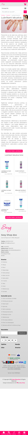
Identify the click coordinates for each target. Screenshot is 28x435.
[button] (3, 433)
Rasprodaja (5, 270)
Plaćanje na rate (7, 314)
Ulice (2, 347)
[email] (10, 333)
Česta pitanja (6, 272)
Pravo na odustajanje (8, 322)
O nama (5, 280)
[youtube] (9, 340)
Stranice (8, 15)
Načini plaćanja (7, 309)
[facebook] (2, 340)
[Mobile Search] (25, 11)
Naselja (17, 344)
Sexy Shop (22, 382)
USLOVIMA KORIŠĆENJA (13, 369)
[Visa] (18, 354)
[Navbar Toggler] (25, 8)
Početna (3, 15)
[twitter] (15, 340)
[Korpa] (25, 4)
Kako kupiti (6, 303)
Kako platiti (6, 278)
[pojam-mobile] (12, 11)
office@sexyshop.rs (10, 243)
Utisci (4, 286)
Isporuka (5, 306)
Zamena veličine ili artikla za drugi (11, 325)
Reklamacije (6, 317)
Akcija (4, 264)
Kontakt (5, 291)
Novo (4, 267)
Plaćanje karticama (8, 311)
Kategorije (5, 8)
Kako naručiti (6, 275)
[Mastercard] (12, 354)
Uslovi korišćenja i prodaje (9, 298)
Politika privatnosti (8, 301)
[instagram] (5, 340)
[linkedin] (12, 340)
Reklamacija (6, 288)
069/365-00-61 (9, 241)
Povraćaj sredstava (7, 319)
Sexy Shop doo (9, 235)
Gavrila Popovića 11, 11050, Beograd (10, 237)
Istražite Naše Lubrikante (14, 151)
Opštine (3, 344)
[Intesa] (14, 358)
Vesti (4, 283)
